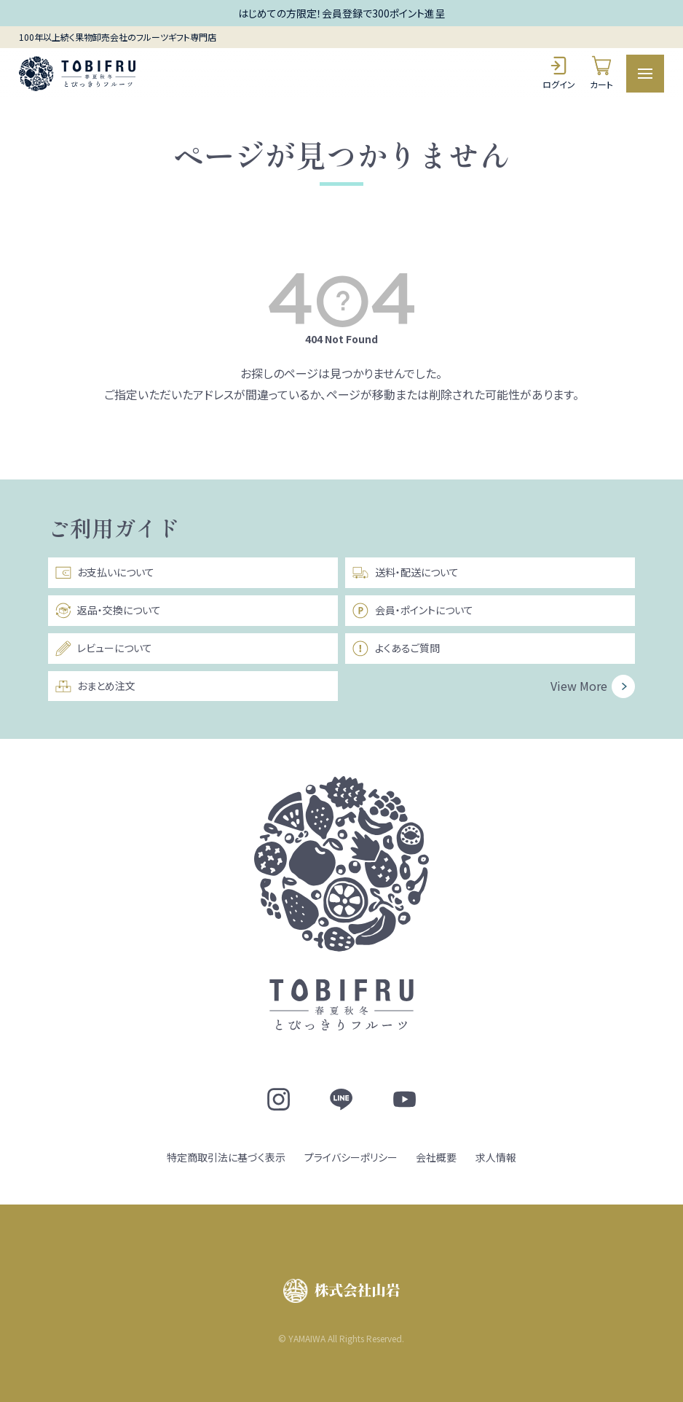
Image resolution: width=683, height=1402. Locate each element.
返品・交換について (108, 610)
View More (578, 685)
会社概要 (436, 1157)
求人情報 (495, 1157)
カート (601, 72)
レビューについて (103, 648)
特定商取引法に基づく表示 (226, 1157)
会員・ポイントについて (412, 610)
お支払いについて (104, 572)
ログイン (558, 72)
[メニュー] (645, 74)
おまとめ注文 (95, 686)
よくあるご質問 (395, 648)
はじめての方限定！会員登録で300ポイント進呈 (341, 13)
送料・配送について (405, 572)
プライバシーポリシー (351, 1157)
